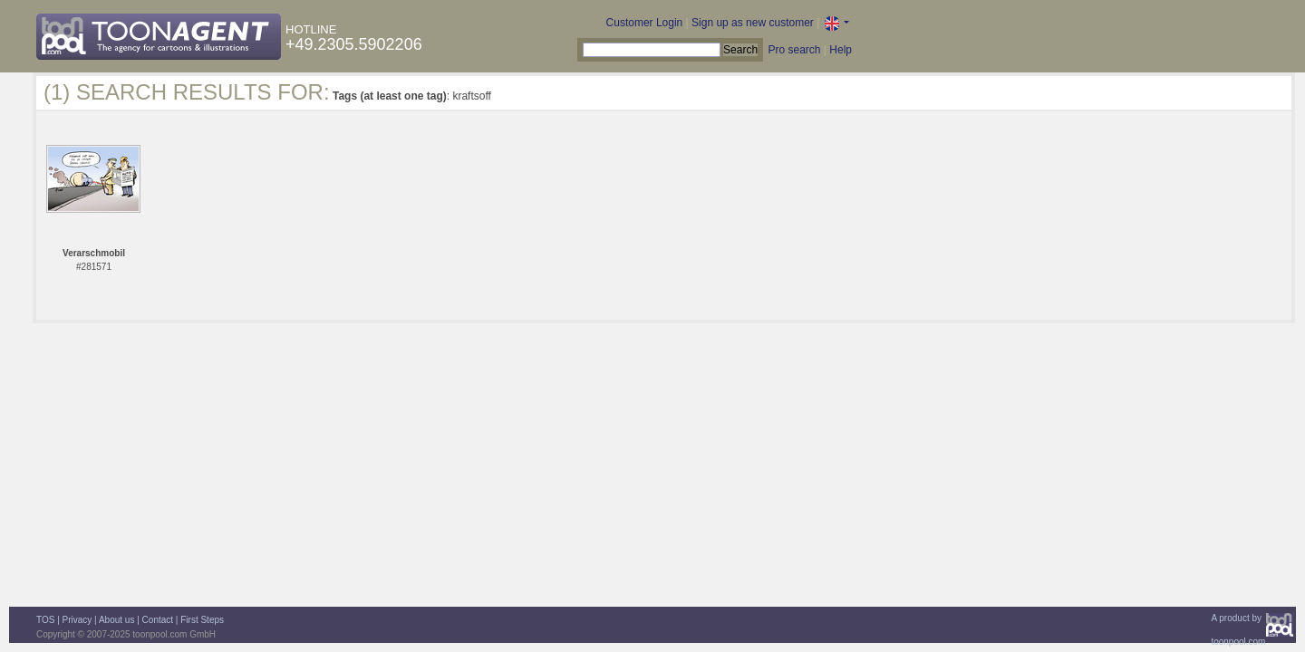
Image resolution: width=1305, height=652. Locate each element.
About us (116, 620)
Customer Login (644, 22)
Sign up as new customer (752, 22)
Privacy (77, 620)
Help (840, 49)
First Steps (202, 620)
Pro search (794, 49)
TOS (45, 620)
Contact (157, 620)
